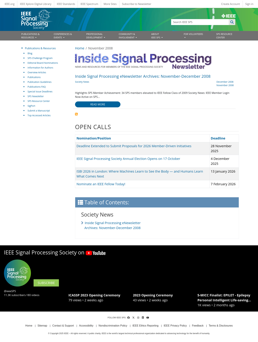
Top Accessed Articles (39, 115)
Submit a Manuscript (39, 110)
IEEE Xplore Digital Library (35, 4)
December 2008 (224, 81)
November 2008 (225, 85)
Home (79, 48)
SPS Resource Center (39, 101)
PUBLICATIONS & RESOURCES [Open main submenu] (30, 35)
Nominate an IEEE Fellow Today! (101, 184)
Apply (232, 22)
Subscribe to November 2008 (76, 114)
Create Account (230, 4)
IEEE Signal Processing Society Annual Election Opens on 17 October (128, 158)
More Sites (110, 4)
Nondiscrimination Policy (113, 325)
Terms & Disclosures (221, 325)
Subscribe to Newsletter (136, 4)
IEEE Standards (66, 4)
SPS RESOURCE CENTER (224, 35)
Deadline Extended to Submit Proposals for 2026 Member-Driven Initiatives (134, 146)
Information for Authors (40, 67)
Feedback (198, 325)
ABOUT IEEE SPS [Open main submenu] (156, 35)
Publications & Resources (40, 48)
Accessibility (86, 325)
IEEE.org (9, 4)
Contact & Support (63, 325)
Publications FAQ (37, 86)
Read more (97, 104)
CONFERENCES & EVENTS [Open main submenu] (63, 35)
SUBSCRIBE (46, 283)
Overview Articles (37, 72)
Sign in (249, 4)
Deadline (218, 138)
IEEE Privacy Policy (175, 325)
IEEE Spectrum (89, 4)
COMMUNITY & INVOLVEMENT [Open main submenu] (127, 35)
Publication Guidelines (40, 81)
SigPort (31, 105)
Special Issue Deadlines (40, 91)
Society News (82, 81)
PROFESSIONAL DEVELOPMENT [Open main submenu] (94, 35)
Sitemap (42, 325)
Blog (30, 53)
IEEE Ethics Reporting (145, 325)
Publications (34, 77)
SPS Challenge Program (40, 58)
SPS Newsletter (36, 96)
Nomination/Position (94, 138)
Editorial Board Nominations (43, 62)
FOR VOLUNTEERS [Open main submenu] (193, 34)
